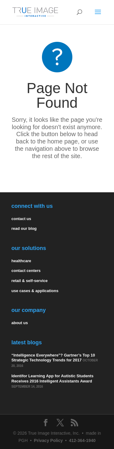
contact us (21, 218)
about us (20, 322)
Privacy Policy (48, 440)
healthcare (21, 261)
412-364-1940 (82, 440)
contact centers (26, 270)
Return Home (57, 174)
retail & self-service (30, 280)
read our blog (24, 228)
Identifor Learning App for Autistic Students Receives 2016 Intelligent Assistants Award (53, 378)
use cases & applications (35, 290)
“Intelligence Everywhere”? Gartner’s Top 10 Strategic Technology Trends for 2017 (53, 358)
